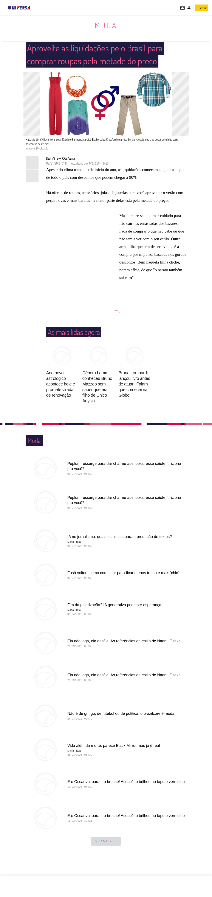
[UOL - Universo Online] (33, 7)
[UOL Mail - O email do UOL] (182, 8)
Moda (106, 25)
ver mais (106, 854)
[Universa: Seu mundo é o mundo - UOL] (19, 7)
